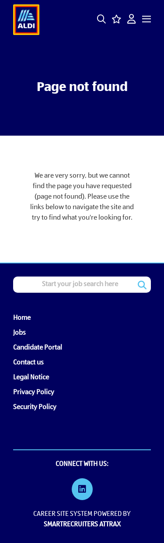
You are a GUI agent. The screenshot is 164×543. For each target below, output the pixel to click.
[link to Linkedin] (82, 490)
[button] (101, 19)
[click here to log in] (131, 20)
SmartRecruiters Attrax (82, 524)
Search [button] (142, 285)
